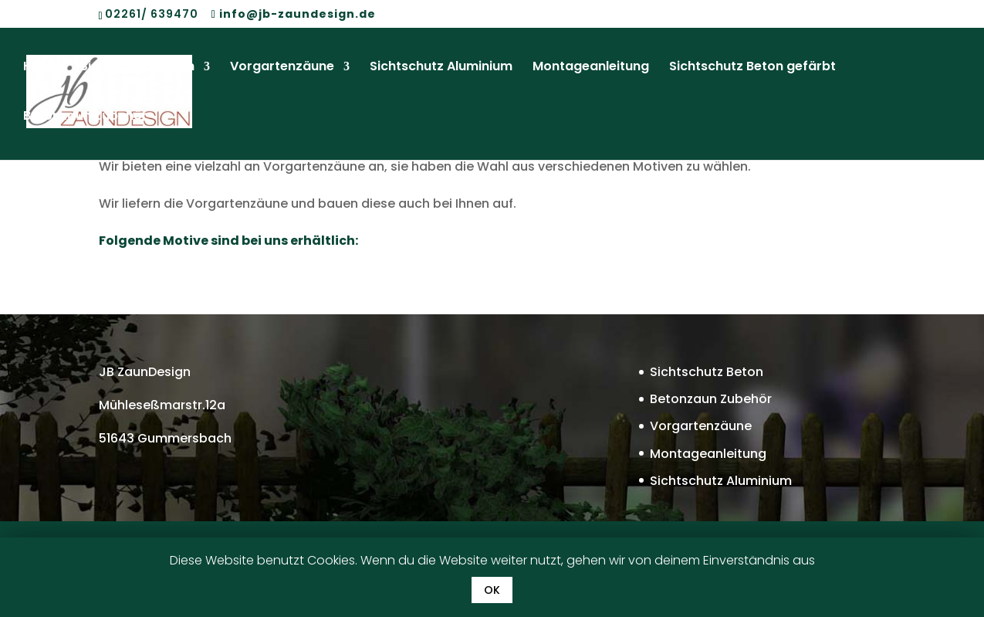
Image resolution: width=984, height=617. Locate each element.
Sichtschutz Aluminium (441, 69)
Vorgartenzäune (282, 69)
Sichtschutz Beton (137, 69)
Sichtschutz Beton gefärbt (752, 69)
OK (492, 590)
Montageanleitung (591, 69)
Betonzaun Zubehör (85, 118)
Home (41, 69)
